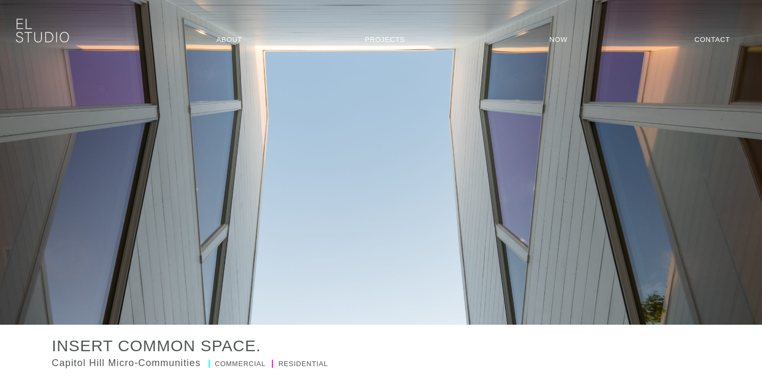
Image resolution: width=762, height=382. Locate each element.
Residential (300, 364)
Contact (712, 40)
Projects (385, 40)
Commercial (238, 364)
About (230, 40)
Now (559, 40)
